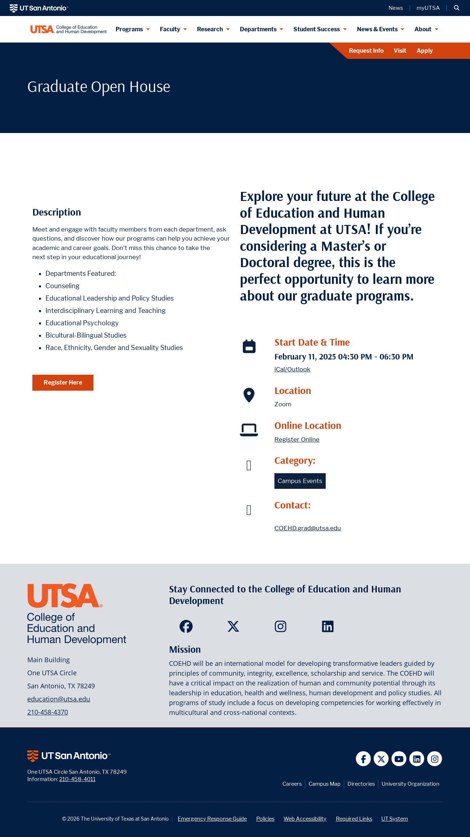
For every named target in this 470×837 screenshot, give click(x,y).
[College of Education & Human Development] (68, 29)
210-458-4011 (77, 779)
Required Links (354, 819)
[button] (456, 8)
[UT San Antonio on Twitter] (381, 758)
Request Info (366, 50)
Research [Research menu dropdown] (210, 29)
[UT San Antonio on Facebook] (363, 758)
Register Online (297, 439)
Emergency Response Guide (212, 819)
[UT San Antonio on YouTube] (398, 758)
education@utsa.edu (58, 699)
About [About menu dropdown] (422, 29)
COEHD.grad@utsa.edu (307, 528)
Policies (265, 819)
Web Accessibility (305, 819)
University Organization (410, 784)
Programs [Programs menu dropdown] (129, 29)
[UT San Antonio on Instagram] (434, 758)
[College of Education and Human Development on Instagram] (282, 628)
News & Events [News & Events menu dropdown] (377, 29)
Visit (400, 50)
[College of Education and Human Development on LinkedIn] (329, 628)
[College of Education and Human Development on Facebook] (188, 628)
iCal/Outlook (292, 369)
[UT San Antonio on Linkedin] (416, 758)
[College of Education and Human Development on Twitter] (235, 628)
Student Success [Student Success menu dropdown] (316, 29)
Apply (425, 50)
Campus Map (325, 784)
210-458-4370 (47, 712)
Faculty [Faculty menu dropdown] (170, 29)
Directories (361, 784)
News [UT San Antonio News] (396, 8)
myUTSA (428, 8)
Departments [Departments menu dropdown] (258, 29)
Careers (292, 784)
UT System (394, 819)
